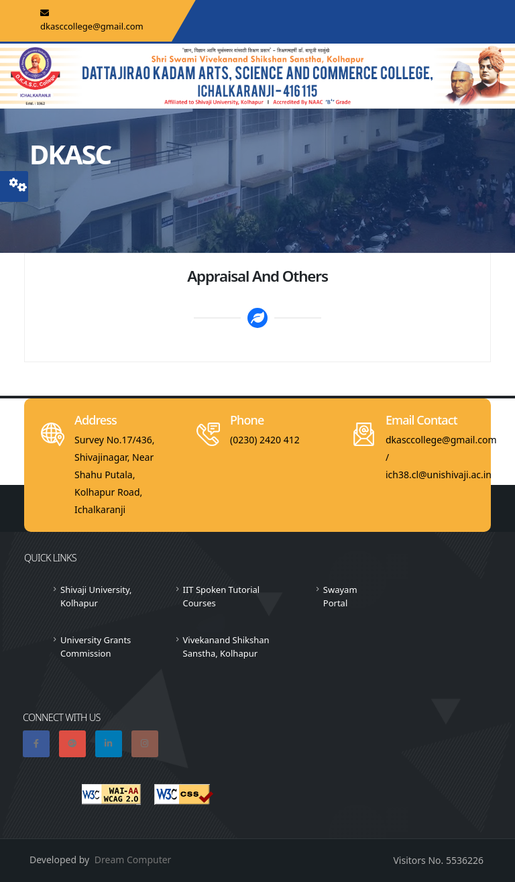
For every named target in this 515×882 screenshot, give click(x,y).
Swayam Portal (340, 596)
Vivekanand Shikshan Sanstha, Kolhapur (226, 646)
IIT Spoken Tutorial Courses (221, 596)
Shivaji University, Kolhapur (96, 596)
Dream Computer (133, 859)
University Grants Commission (95, 646)
